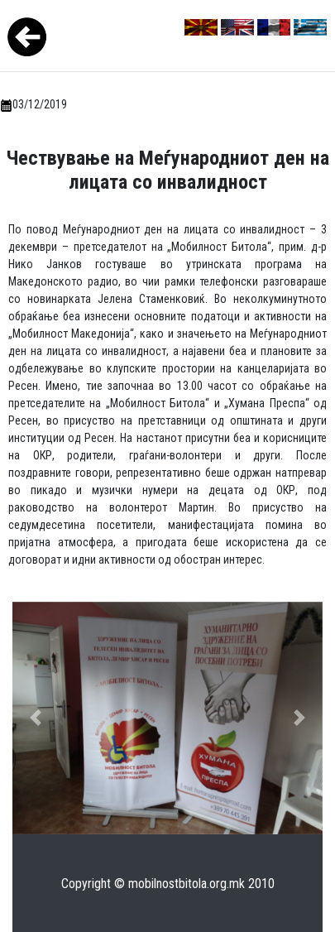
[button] (35, 718)
